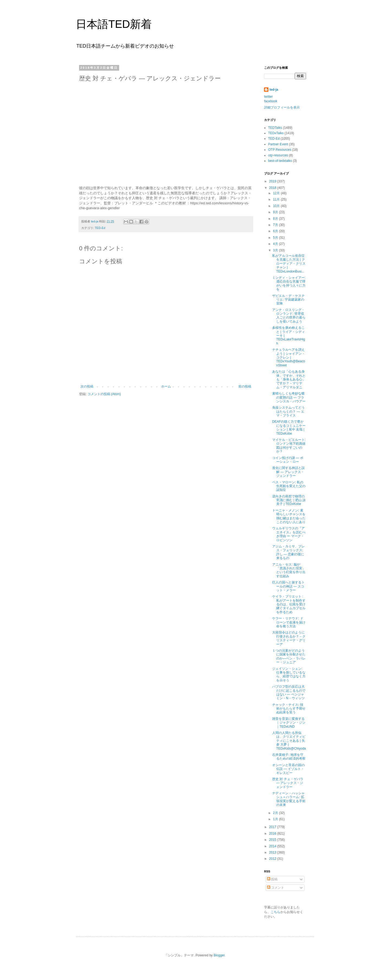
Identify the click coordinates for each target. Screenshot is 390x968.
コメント (275, 888)
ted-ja (273, 89)
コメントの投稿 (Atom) (104, 394)
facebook (270, 101)
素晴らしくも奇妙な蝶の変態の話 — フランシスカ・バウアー (289, 397)
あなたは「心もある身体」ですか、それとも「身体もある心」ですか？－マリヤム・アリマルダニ (289, 379)
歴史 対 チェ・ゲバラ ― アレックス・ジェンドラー (287, 783)
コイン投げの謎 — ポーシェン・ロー (287, 460)
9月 (276, 212)
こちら (275, 912)
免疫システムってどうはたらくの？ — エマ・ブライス (288, 411)
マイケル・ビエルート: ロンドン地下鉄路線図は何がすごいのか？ (289, 445)
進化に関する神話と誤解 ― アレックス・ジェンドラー (288, 472)
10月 (277, 206)
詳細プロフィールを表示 (282, 107)
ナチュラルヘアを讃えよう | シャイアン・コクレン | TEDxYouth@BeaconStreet (288, 357)
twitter (268, 97)
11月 (277, 199)
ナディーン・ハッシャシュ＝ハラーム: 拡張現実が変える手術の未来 (289, 799)
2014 (273, 846)
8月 (276, 219)
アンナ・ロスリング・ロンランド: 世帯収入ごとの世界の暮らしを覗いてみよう (289, 315)
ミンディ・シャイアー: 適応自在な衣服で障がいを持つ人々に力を (289, 283)
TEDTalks (275, 128)
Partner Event (278, 144)
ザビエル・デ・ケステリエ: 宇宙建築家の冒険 (288, 300)
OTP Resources (279, 150)
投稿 (272, 879)
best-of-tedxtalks (280, 161)
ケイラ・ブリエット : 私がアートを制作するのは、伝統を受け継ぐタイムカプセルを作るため (289, 604)
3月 (276, 250)
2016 (273, 833)
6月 (276, 231)
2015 (273, 840)
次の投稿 (86, 386)
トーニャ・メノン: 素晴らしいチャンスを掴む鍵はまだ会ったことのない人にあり (289, 516)
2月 (276, 813)
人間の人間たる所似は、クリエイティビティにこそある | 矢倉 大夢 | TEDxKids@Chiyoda (289, 740)
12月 (277, 193)
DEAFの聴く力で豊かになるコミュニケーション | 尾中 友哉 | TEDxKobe (289, 427)
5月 (276, 237)
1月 (276, 819)
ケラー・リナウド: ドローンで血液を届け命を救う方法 (289, 622)
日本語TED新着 (114, 24)
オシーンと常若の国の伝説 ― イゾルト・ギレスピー (288, 769)
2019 (273, 181)
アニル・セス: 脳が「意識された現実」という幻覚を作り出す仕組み (289, 570)
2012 (273, 859)
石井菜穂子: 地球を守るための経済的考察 (289, 756)
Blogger (219, 955)
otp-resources (278, 155)
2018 (273, 188)
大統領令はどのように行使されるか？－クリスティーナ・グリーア (289, 638)
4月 (276, 244)
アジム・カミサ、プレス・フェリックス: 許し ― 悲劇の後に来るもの (288, 552)
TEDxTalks (276, 133)
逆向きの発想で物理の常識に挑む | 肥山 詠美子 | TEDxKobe (289, 500)
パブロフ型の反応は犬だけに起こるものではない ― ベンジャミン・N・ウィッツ (289, 692)
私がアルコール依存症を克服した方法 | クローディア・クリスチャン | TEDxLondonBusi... (289, 263)
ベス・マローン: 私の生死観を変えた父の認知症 (289, 486)
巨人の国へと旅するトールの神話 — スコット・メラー (288, 586)
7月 (276, 225)
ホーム (166, 386)
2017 (273, 827)
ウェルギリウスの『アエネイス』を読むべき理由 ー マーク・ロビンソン (289, 534)
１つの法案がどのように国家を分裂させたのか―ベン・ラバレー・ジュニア (289, 656)
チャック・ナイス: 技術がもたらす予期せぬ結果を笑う (289, 708)
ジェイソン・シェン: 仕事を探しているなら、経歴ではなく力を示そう (289, 674)
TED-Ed (100, 227)
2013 (273, 852)
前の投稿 (244, 386)
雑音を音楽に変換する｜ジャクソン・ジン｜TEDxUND (289, 723)
